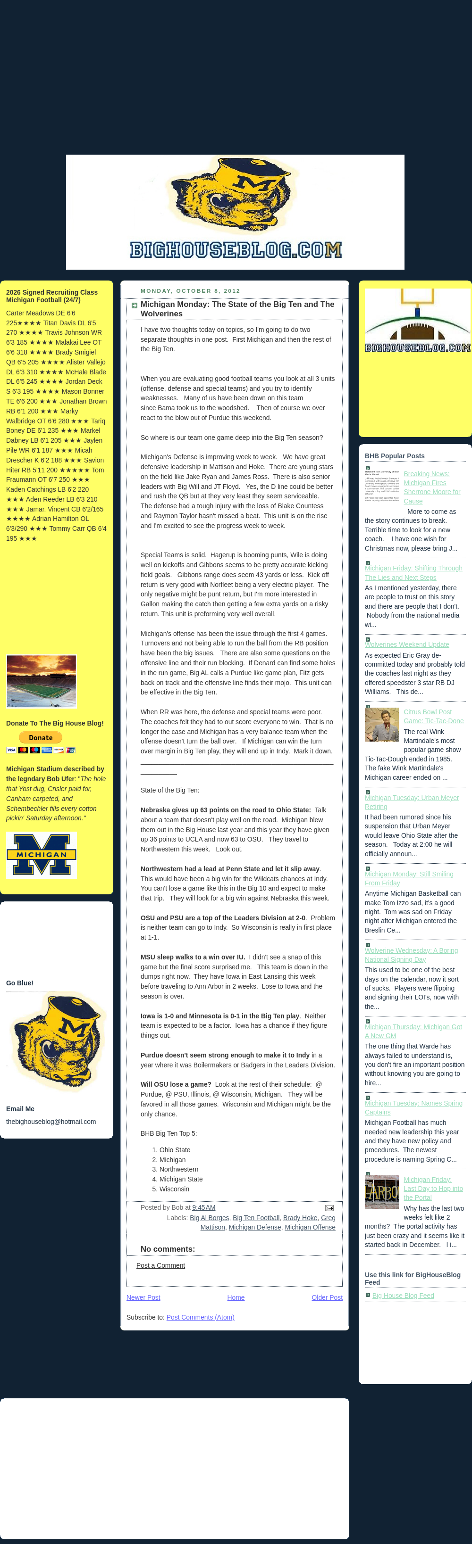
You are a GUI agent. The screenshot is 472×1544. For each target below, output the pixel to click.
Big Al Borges (209, 1218)
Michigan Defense (255, 1227)
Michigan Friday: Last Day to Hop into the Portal (434, 1189)
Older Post (327, 1297)
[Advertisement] (236, 87)
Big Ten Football (256, 1218)
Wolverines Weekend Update (407, 644)
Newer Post (143, 1297)
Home (236, 1297)
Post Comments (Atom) (201, 1317)
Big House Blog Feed (403, 1295)
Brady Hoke (300, 1218)
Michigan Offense (310, 1227)
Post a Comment (160, 1265)
